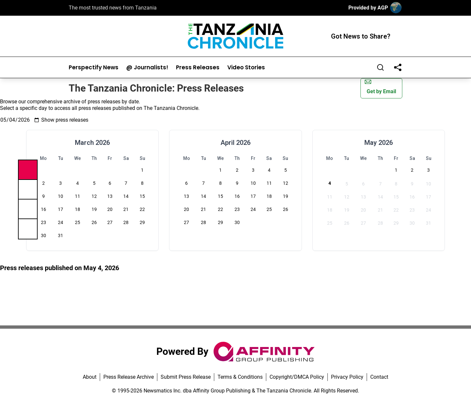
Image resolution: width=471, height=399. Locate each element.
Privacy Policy (347, 377)
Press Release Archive (128, 377)
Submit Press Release (186, 377)
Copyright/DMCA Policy (297, 377)
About (89, 377)
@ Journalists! (147, 67)
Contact (379, 377)
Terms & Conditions (240, 377)
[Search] (380, 67)
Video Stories (246, 67)
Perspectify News (93, 67)
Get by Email (380, 86)
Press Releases (197, 67)
